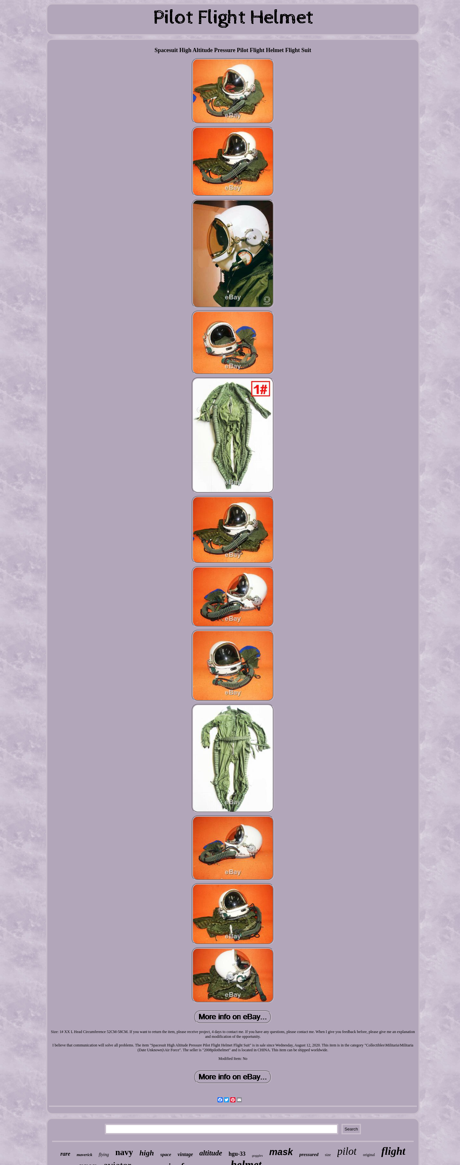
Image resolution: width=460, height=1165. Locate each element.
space (165, 1154)
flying (104, 1154)
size (328, 1155)
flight (393, 1151)
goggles (257, 1155)
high (146, 1153)
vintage (185, 1154)
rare (65, 1154)
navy (124, 1152)
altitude (210, 1153)
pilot (347, 1151)
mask (281, 1152)
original (369, 1155)
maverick (84, 1154)
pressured (308, 1154)
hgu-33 (237, 1154)
